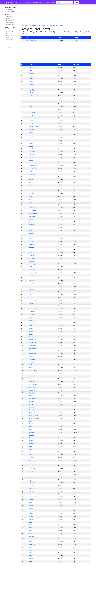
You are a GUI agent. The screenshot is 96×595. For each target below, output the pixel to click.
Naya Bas (31, 435)
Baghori (31, 92)
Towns (36, 2)
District (28, 2)
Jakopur (31, 236)
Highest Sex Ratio (10, 18)
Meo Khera (31, 365)
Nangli (30, 421)
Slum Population (10, 53)
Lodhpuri (31, 328)
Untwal (30, 555)
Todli (30, 553)
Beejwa (30, 135)
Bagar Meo (31, 87)
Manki (30, 351)
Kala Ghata (31, 244)
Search (76, 2)
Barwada (31, 123)
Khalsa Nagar (32, 269)
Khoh (30, 294)
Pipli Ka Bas (32, 468)
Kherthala (31, 289)
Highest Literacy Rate (11, 20)
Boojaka (31, 146)
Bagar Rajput (32, 90)
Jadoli (30, 230)
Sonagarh (31, 536)
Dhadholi (31, 179)
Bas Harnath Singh (33, 126)
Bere (30, 140)
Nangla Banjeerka (33, 415)
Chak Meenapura (33, 149)
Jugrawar (31, 241)
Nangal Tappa (32, 412)
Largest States (9, 16)
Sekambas (31, 519)
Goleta (30, 202)
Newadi (31, 443)
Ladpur (30, 320)
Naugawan (31, 432)
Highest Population (10, 24)
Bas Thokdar (32, 129)
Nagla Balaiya (32, 387)
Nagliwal (31, 395)
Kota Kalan (31, 314)
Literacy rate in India (10, 47)
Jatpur (30, 238)
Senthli (30, 522)
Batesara (31, 132)
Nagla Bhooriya (33, 390)
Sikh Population (9, 37)
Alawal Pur (31, 78)
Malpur (30, 334)
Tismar (30, 550)
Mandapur (31, 337)
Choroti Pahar (32, 168)
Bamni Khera (32, 112)
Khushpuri (31, 311)
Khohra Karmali (33, 300)
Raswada (31, 491)
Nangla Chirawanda (34, 418)
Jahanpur (31, 233)
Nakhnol (31, 404)
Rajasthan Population (30, 25)
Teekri (30, 541)
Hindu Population (10, 31)
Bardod (31, 120)
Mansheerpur (32, 353)
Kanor (30, 252)
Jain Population (9, 39)
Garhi (30, 196)
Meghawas (31, 362)
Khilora (30, 292)
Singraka (31, 530)
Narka (30, 426)
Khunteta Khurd (33, 308)
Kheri (30, 286)
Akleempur (31, 73)
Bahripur (31, 98)
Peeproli (31, 466)
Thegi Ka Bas (32, 544)
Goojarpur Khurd (33, 213)
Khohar (31, 297)
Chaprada (31, 154)
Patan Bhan (32, 463)
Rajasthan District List (43, 25)
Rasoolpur (31, 488)
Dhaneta (31, 185)
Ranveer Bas (32, 482)
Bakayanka (31, 101)
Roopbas (31, 494)
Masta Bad (31, 356)
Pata (30, 460)
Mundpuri (31, 381)
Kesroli (30, 266)
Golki (30, 205)
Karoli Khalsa (32, 261)
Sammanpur (32, 511)
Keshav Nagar (32, 264)
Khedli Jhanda (32, 283)
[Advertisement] (56, 15)
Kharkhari (31, 280)
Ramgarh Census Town (31, 40)
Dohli (30, 188)
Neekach (31, 438)
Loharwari (31, 331)
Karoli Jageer (32, 258)
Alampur (31, 76)
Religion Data (42, 2)
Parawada (31, 457)
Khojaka (31, 303)
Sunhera (31, 539)
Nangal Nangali (33, 409)
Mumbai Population (10, 11)
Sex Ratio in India (10, 45)
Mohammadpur (33, 370)
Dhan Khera (32, 182)
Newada (31, 440)
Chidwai (31, 163)
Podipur (31, 471)
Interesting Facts (51, 2)
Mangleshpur (32, 348)
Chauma (31, 157)
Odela (30, 452)
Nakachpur (31, 401)
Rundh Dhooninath (34, 496)
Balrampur (31, 104)
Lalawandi (31, 323)
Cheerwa (31, 160)
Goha (30, 199)
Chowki (31, 171)
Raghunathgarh (33, 480)
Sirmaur (31, 533)
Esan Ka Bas (32, 193)
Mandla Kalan (32, 339)
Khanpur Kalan (32, 272)
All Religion (8, 29)
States (23, 2)
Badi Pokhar (32, 84)
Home (19, 2)
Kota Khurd (32, 317)
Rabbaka (31, 477)
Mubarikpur (32, 376)
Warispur (31, 558)
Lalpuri (30, 325)
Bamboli (31, 109)
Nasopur (31, 429)
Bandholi (31, 115)
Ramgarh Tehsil (64, 25)
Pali (30, 454)
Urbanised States (10, 22)
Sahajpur (31, 502)
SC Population (9, 49)
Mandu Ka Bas (32, 345)
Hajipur (31, 221)
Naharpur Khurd (33, 398)
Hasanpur (31, 224)
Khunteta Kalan (33, 306)
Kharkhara (31, 278)
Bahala (30, 95)
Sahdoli (31, 508)
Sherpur (31, 527)
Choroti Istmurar (33, 165)
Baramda (31, 118)
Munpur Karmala (33, 384)
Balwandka (31, 106)
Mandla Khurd (32, 342)
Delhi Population (10, 9)
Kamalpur (31, 250)
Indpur (30, 227)
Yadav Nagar (32, 561)
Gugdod (31, 219)
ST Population (9, 51)
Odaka (30, 449)
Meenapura (32, 359)
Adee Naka (31, 67)
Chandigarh (32, 151)
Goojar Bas (31, 207)
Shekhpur (31, 525)
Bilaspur (31, 143)
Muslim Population (10, 33)
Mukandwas (32, 379)
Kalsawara (31, 247)
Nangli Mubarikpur (33, 424)
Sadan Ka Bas (32, 499)
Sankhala (31, 513)
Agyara (30, 70)
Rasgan (31, 485)
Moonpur (31, 373)
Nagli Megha (32, 393)
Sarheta (31, 516)
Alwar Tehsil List (54, 25)
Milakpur (31, 367)
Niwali (30, 446)
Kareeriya (31, 255)
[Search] (64, 2)
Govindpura (32, 216)
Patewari (8, 55)
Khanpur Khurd (33, 275)
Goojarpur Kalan (33, 210)
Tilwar (30, 547)
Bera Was (31, 137)
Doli (30, 191)
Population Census (11, 2)
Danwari (31, 177)
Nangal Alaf (32, 407)
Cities (32, 2)
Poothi (30, 474)
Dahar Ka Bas (32, 174)
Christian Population (10, 35)
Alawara (31, 81)
